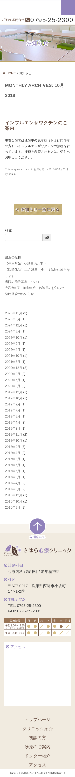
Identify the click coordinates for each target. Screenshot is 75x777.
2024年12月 (13, 325)
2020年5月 (12, 386)
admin (12, 174)
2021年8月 (12, 362)
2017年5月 (12, 477)
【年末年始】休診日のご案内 (26, 263)
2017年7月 (12, 465)
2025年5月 (12, 319)
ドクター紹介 (37, 755)
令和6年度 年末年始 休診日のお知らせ (34, 288)
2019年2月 (12, 428)
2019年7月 (12, 410)
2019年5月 (12, 416)
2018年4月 (12, 453)
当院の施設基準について (22, 282)
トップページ (37, 719)
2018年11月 (13, 434)
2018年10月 (13, 440)
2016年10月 (13, 501)
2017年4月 (12, 483)
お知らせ (39, 169)
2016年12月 (13, 495)
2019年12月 (13, 392)
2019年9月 (12, 404)
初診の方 (37, 737)
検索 (8, 231)
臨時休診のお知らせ (19, 294)
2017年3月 (12, 489)
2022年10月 (13, 337)
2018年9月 (12, 447)
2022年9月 (12, 343)
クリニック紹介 (37, 728)
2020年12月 (13, 368)
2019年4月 (12, 422)
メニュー (68, 7)
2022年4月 (12, 349)
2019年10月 (13, 398)
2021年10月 (13, 355)
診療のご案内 (37, 746)
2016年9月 (12, 507)
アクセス (37, 764)
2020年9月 (12, 374)
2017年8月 (12, 459)
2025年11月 (13, 313)
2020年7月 (12, 380)
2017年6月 (12, 471)
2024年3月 (12, 331)
